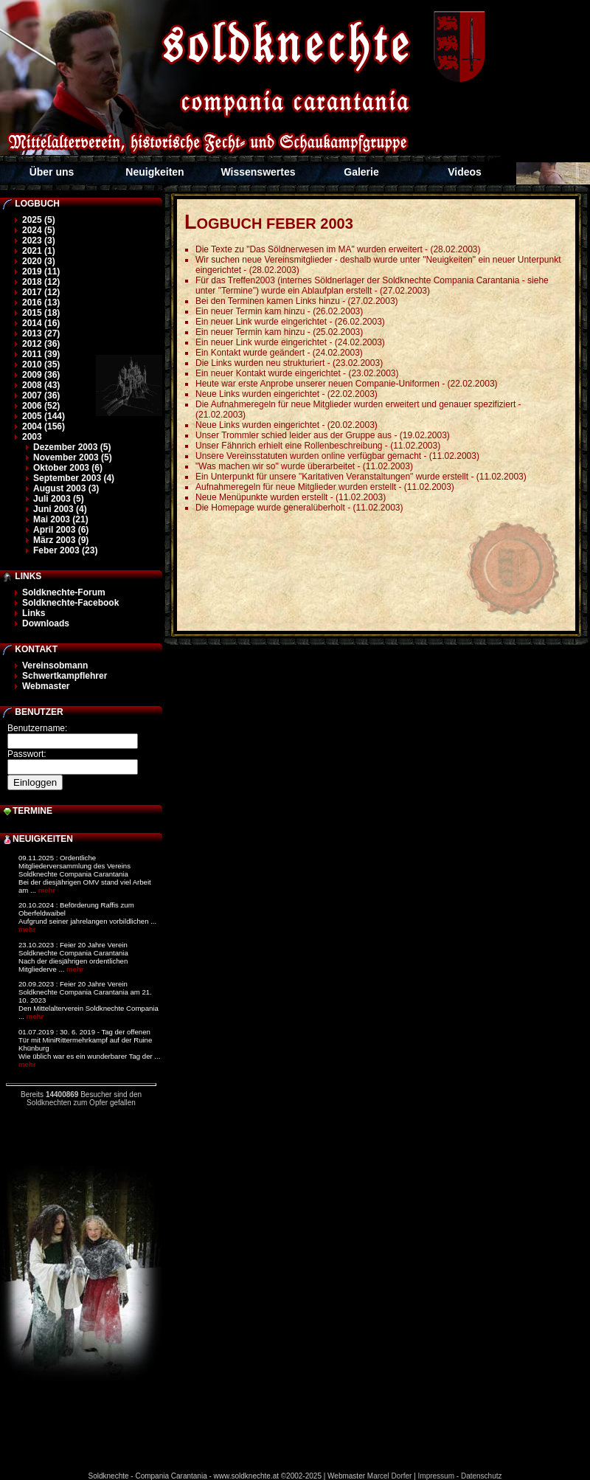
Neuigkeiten (154, 172)
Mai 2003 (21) (60, 519)
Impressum (436, 1476)
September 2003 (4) (73, 478)
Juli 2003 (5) (58, 499)
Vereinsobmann (55, 665)
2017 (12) (41, 292)
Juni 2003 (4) (60, 509)
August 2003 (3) (66, 488)
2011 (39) (41, 354)
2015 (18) (41, 313)
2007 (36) (41, 395)
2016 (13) (41, 302)
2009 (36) (41, 375)
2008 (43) (41, 385)
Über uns (52, 172)
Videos (465, 172)
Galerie (361, 172)
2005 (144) (43, 416)
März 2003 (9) (60, 540)
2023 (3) (38, 240)
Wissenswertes (258, 172)
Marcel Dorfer (389, 1476)
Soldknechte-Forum (63, 592)
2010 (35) (41, 364)
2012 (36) (41, 344)
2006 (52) (41, 406)
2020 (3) (38, 261)
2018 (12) (41, 282)
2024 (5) (38, 230)
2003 (32, 437)
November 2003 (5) (72, 457)
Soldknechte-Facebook (70, 603)
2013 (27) (41, 333)
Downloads (45, 623)
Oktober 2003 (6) (68, 468)
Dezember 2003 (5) (72, 447)
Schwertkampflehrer (64, 676)
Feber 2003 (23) (65, 550)
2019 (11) (41, 271)
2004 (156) (43, 426)
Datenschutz (481, 1476)
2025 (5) (38, 220)
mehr (46, 890)
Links (33, 613)
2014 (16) (41, 323)
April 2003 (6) (60, 530)
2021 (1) (38, 251)
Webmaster (45, 686)
